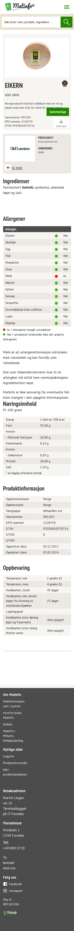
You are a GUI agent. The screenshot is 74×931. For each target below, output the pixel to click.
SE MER (17, 168)
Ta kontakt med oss (9, 862)
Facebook (12, 884)
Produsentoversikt (15, 763)
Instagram (12, 890)
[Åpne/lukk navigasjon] (66, 7)
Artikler (8, 724)
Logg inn (8, 756)
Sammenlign (58, 112)
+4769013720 (14, 848)
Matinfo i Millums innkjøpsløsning (13, 735)
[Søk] (31, 22)
